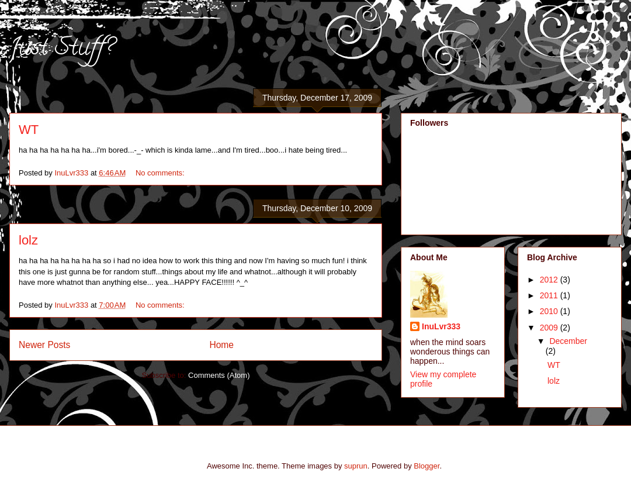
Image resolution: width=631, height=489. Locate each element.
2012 (550, 279)
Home (221, 345)
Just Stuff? (62, 49)
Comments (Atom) (218, 375)
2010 (550, 311)
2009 (550, 327)
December (568, 341)
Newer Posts (44, 345)
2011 (550, 295)
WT (29, 129)
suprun (355, 466)
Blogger (426, 466)
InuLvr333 (441, 326)
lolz (28, 240)
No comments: (161, 172)
